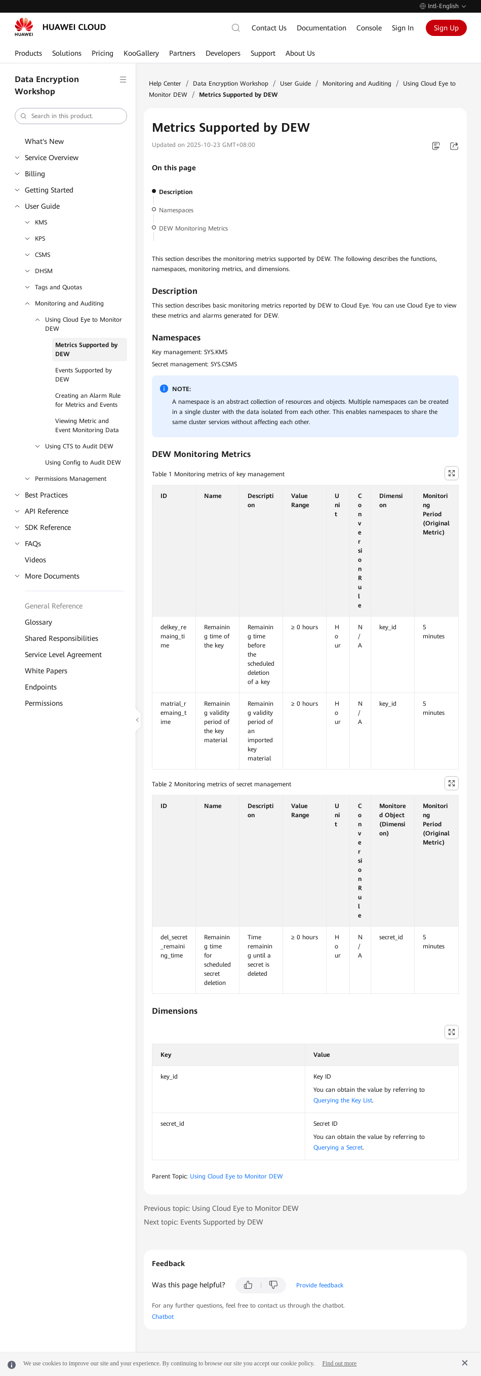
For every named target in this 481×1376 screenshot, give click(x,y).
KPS (40, 238)
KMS (41, 222)
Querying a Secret (338, 1147)
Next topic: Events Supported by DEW (203, 1222)
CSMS (42, 254)
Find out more (339, 1363)
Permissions (44, 703)
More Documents (52, 576)
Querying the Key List (342, 1100)
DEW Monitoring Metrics (193, 228)
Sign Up (446, 28)
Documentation (321, 28)
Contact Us (269, 28)
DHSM (44, 271)
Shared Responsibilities (61, 638)
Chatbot (163, 1316)
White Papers (46, 671)
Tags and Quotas (58, 287)
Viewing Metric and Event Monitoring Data (87, 425)
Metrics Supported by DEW (86, 349)
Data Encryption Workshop (230, 83)
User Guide (42, 206)
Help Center (165, 83)
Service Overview (51, 158)
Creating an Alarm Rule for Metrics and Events (88, 400)
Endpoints (41, 687)
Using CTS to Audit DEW (79, 446)
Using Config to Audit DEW (83, 462)
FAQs (33, 544)
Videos (35, 560)
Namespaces (176, 210)
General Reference (54, 606)
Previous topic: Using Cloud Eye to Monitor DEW (221, 1208)
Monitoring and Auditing (69, 303)
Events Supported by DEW (83, 375)
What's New (44, 141)
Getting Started (49, 190)
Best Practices (46, 495)
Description (175, 192)
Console (369, 28)
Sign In (403, 28)
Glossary (38, 622)
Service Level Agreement (63, 655)
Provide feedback (319, 1285)
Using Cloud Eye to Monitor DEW (83, 324)
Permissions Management (70, 478)
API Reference (46, 511)
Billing (35, 174)
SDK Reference (48, 527)
